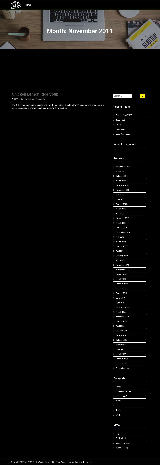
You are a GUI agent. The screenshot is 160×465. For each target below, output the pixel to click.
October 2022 (121, 204)
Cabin (118, 387)
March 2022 (121, 209)
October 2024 (121, 176)
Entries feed (121, 438)
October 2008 (121, 321)
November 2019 (122, 218)
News (118, 401)
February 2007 (122, 359)
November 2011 (122, 274)
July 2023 (120, 195)
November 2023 (122, 190)
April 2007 (120, 349)
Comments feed (122, 443)
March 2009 (121, 312)
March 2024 (121, 181)
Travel (118, 410)
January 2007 (121, 363)
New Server (121, 129)
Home (28, 5)
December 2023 (122, 185)
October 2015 (121, 246)
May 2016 (120, 237)
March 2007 (121, 354)
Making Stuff (121, 396)
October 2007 (121, 340)
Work (118, 415)
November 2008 (122, 317)
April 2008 (120, 326)
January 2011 (121, 289)
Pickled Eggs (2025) (124, 115)
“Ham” (118, 125)
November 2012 (122, 270)
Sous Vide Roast (123, 134)
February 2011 (122, 284)
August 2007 (121, 345)
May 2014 (120, 260)
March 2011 (121, 279)
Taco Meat (120, 120)
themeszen (88, 462)
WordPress (61, 462)
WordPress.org (122, 447)
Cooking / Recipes (35, 99)
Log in (118, 433)
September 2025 (123, 167)
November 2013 (122, 265)
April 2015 (120, 251)
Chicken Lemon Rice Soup (35, 94)
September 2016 (123, 232)
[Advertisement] (80, 68)
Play (44, 99)
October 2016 (121, 227)
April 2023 (120, 199)
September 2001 (123, 368)
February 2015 (122, 256)
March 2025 (121, 171)
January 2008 (121, 331)
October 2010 (121, 293)
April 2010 (120, 303)
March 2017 (121, 223)
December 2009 (122, 307)
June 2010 (120, 298)
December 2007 (122, 335)
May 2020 (120, 213)
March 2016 (121, 242)
